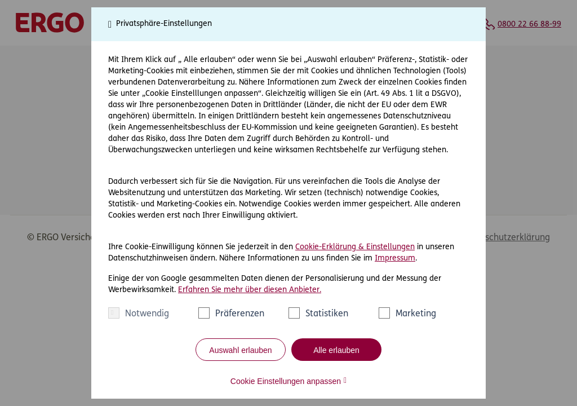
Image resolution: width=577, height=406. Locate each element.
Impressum (395, 258)
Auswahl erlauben (240, 350)
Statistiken (326, 314)
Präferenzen (239, 314)
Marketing (416, 314)
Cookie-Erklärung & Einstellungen (355, 247)
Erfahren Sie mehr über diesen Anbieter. (249, 290)
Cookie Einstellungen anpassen (285, 381)
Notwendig (147, 314)
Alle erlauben (336, 350)
